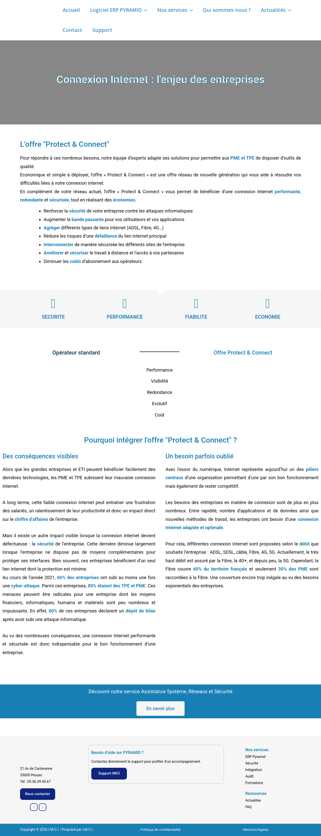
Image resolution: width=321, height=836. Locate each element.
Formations (254, 782)
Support (102, 30)
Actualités (253, 800)
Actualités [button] (276, 10)
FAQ (248, 807)
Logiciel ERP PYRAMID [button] (118, 10)
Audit (249, 776)
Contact (72, 30)
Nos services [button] (175, 10)
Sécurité (251, 763)
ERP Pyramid (255, 756)
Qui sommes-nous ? (227, 10)
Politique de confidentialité (160, 830)
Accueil (71, 10)
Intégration (253, 769)
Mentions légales (256, 830)
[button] (144, 10)
